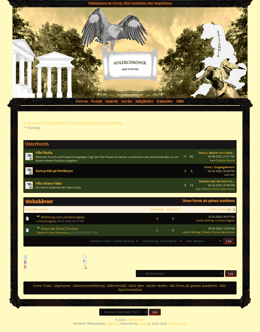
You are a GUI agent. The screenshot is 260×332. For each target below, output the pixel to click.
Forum (82, 101)
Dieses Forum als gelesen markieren (209, 201)
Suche (126, 101)
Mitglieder (144, 101)
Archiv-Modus (157, 286)
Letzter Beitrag (219, 209)
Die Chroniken (51, 123)
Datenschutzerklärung (89, 286)
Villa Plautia (44, 152)
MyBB (142, 323)
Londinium (112, 123)
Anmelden (139, 3)
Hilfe (180, 101)
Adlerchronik (116, 286)
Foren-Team (42, 286)
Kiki (232, 174)
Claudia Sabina (225, 160)
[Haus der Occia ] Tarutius (59, 228)
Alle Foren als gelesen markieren (193, 286)
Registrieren (163, 3)
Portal (96, 101)
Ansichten (173, 209)
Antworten (157, 209)
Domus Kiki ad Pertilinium (54, 171)
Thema (29, 209)
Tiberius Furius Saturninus (218, 189)
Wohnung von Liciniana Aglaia (62, 217)
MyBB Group (177, 323)
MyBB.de (112, 323)
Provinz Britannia (84, 123)
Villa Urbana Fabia (48, 183)
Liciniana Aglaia (46, 221)
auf (232, 209)
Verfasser (42, 209)
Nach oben (136, 286)
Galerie (111, 101)
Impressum (62, 286)
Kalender (165, 101)
